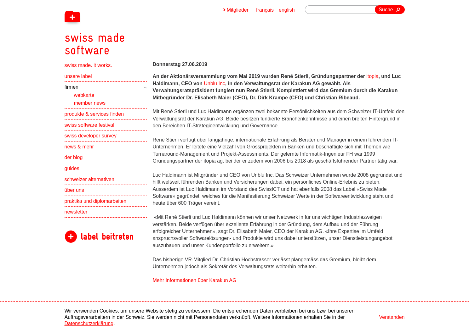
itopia (372, 76)
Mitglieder (238, 10)
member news (90, 103)
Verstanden (392, 317)
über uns (74, 190)
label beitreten (107, 236)
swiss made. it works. (88, 65)
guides (72, 168)
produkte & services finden (94, 114)
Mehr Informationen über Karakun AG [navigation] (195, 280)
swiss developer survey (91, 135)
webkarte (84, 95)
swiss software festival (89, 125)
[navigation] (128, 28)
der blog (74, 157)
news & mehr (79, 146)
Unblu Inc (214, 83)
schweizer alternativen (89, 179)
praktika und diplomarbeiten (96, 201)
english (287, 10)
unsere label (78, 76)
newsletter (76, 211)
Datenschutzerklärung (89, 323)
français (265, 10)
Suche (386, 9)
